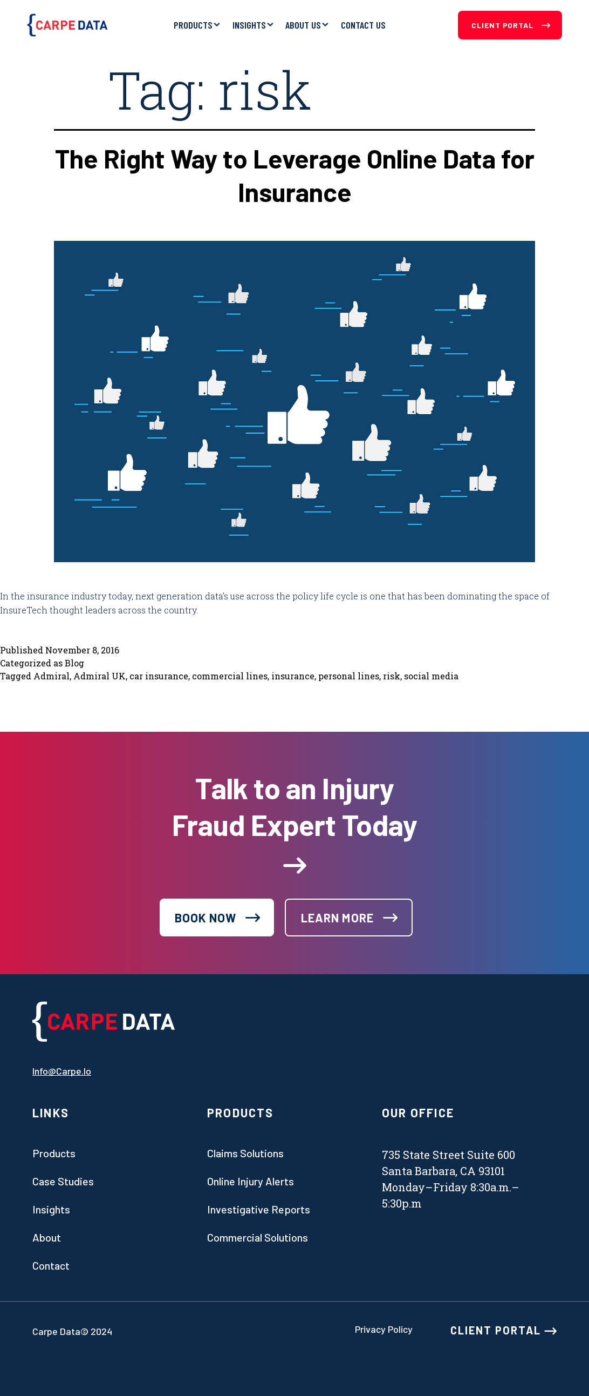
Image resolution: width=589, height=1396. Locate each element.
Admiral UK (99, 676)
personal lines (348, 676)
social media (431, 676)
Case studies (63, 1181)
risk (391, 676)
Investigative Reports (258, 1209)
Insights (249, 25)
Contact (51, 1265)
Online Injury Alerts (250, 1181)
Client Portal (510, 25)
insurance (292, 676)
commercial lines (230, 676)
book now (205, 918)
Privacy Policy (384, 1329)
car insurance (158, 676)
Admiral (51, 676)
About (46, 1237)
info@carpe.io (61, 1071)
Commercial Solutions (257, 1237)
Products (193, 25)
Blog (74, 663)
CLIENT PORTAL (503, 1330)
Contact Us (363, 25)
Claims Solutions (245, 1153)
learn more (337, 918)
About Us (303, 25)
